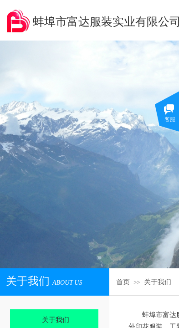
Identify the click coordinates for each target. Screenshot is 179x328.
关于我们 (157, 282)
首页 (123, 282)
